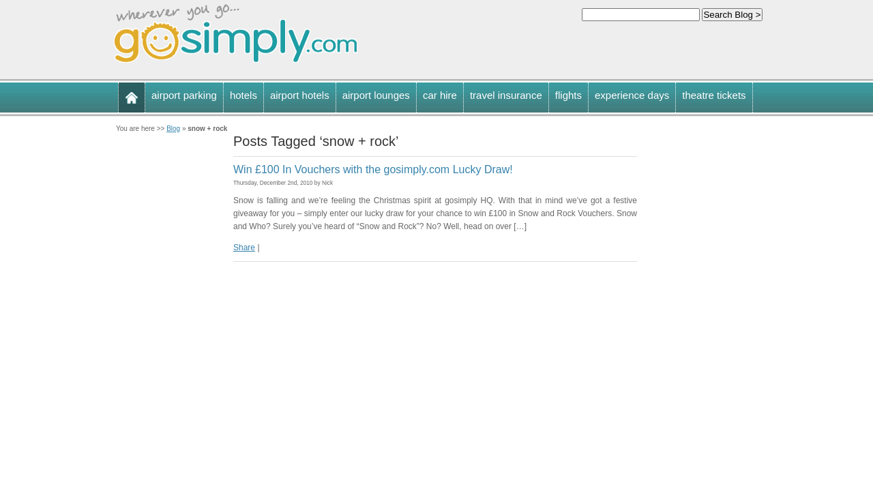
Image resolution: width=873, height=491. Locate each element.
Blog (173, 128)
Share (244, 247)
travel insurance (506, 95)
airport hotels (299, 95)
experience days (632, 95)
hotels (243, 95)
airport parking (184, 95)
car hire (440, 95)
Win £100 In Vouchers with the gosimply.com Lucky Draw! (373, 169)
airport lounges (376, 95)
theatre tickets (713, 95)
